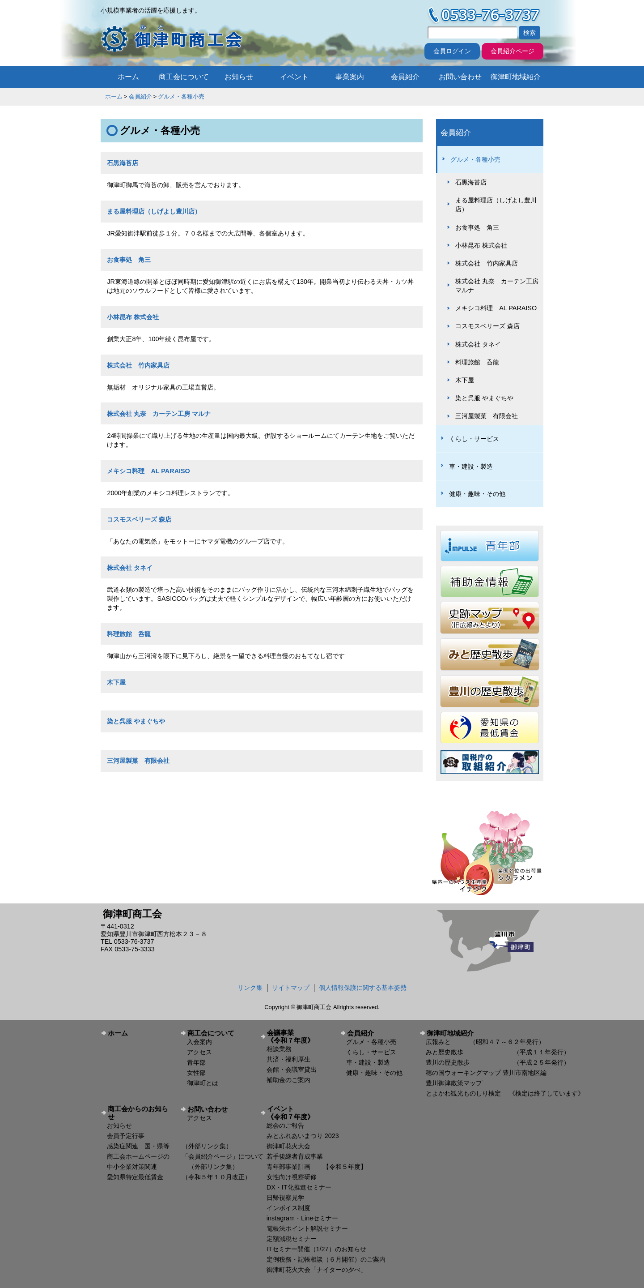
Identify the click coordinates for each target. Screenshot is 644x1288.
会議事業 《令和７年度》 (300, 1036)
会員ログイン (452, 51)
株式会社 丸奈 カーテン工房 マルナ (159, 413)
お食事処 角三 (129, 259)
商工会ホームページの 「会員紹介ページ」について (185, 1156)
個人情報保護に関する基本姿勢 (363, 987)
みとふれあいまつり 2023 (303, 1135)
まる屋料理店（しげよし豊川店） (154, 211)
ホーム (128, 77)
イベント (294, 77)
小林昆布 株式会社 (133, 317)
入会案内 (199, 1041)
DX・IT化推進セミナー (299, 1187)
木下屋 (116, 682)
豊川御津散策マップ (454, 1083)
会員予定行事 (125, 1135)
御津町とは (202, 1083)
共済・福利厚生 (288, 1059)
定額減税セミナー (292, 1238)
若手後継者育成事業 (295, 1156)
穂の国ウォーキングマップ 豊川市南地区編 (486, 1072)
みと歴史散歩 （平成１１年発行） (498, 1052)
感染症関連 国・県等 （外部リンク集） (169, 1146)
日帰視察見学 (285, 1197)
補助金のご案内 (288, 1079)
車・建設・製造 (471, 466)
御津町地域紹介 (516, 77)
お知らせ (239, 77)
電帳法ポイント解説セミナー (307, 1228)
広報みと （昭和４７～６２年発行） (485, 1041)
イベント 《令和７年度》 (300, 1112)
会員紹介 (405, 77)
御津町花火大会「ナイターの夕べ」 (317, 1269)
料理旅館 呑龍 (129, 634)
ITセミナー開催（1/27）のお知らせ (316, 1249)
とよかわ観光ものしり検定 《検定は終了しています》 (505, 1093)
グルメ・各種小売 (181, 96)
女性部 (196, 1072)
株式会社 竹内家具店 (138, 365)
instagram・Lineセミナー (302, 1218)
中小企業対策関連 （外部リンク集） (172, 1166)
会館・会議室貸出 (292, 1069)
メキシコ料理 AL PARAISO (148, 471)
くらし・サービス (474, 438)
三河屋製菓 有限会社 (138, 760)
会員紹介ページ (512, 51)
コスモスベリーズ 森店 (139, 519)
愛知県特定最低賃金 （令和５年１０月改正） (179, 1177)
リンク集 (250, 987)
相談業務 (279, 1049)
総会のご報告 (285, 1125)
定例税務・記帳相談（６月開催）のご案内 (326, 1259)
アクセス (199, 1052)
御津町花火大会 (288, 1146)
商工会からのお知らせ (138, 1112)
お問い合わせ (460, 77)
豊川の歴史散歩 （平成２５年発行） (498, 1062)
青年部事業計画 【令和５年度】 (317, 1166)
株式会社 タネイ (130, 567)
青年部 (196, 1062)
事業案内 (349, 77)
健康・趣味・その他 (477, 493)
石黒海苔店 (122, 163)
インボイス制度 (288, 1207)
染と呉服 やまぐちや (136, 721)
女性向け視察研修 (292, 1177)
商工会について (184, 77)
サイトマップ (290, 987)
